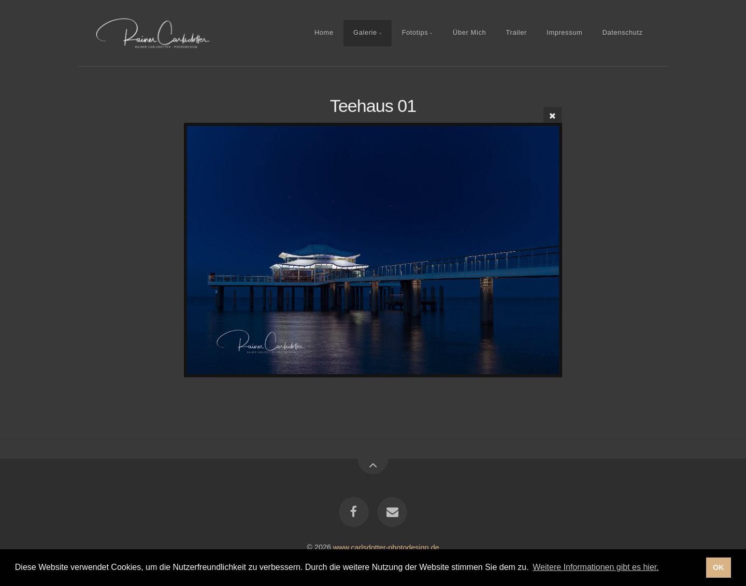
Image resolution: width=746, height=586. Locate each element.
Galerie (365, 33)
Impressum (564, 33)
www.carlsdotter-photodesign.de (386, 547)
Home (324, 33)
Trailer (516, 33)
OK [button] (718, 567)
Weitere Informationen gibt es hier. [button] (595, 567)
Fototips (415, 33)
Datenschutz (622, 33)
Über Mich (469, 33)
